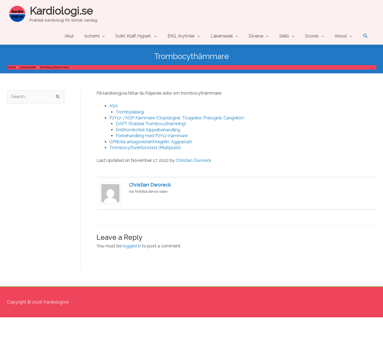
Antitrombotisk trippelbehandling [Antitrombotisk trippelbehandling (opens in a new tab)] (148, 129)
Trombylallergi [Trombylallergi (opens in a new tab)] (130, 112)
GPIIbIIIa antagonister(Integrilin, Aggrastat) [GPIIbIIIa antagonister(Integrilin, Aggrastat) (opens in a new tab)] (150, 141)
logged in (132, 245)
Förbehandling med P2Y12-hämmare (152, 135)
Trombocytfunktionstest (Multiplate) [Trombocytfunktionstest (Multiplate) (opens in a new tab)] (145, 147)
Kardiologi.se (61, 11)
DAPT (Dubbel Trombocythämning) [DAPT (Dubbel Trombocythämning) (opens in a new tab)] (151, 123)
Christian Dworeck (193, 160)
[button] (365, 36)
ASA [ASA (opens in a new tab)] (113, 105)
